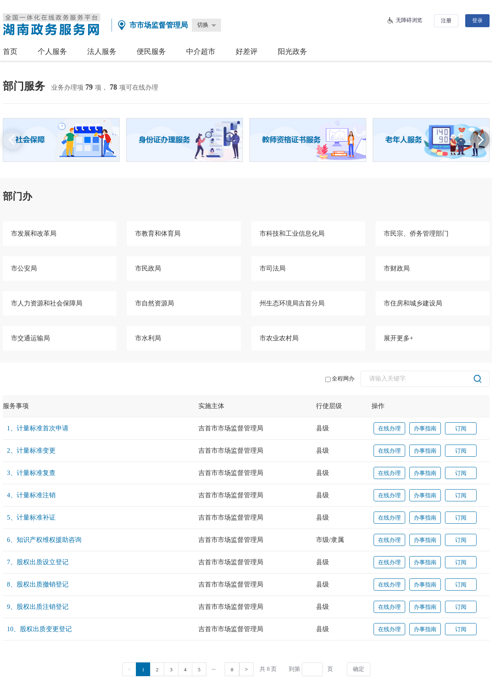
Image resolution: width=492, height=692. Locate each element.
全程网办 (339, 379)
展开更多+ (398, 338)
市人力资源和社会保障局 (46, 303)
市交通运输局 (30, 338)
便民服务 (151, 51)
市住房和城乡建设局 (413, 303)
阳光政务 (292, 51)
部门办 (17, 196)
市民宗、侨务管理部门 (416, 233)
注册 (446, 20)
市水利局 (148, 338)
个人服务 (52, 51)
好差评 (247, 51)
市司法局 (273, 268)
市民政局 (148, 268)
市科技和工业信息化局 (292, 233)
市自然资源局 (154, 303)
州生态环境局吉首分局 (292, 303)
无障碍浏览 (409, 20)
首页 (10, 51)
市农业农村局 (279, 338)
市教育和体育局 (157, 233)
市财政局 (397, 268)
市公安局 (24, 268)
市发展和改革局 (33, 233)
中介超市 (200, 51)
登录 (477, 20)
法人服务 (101, 51)
